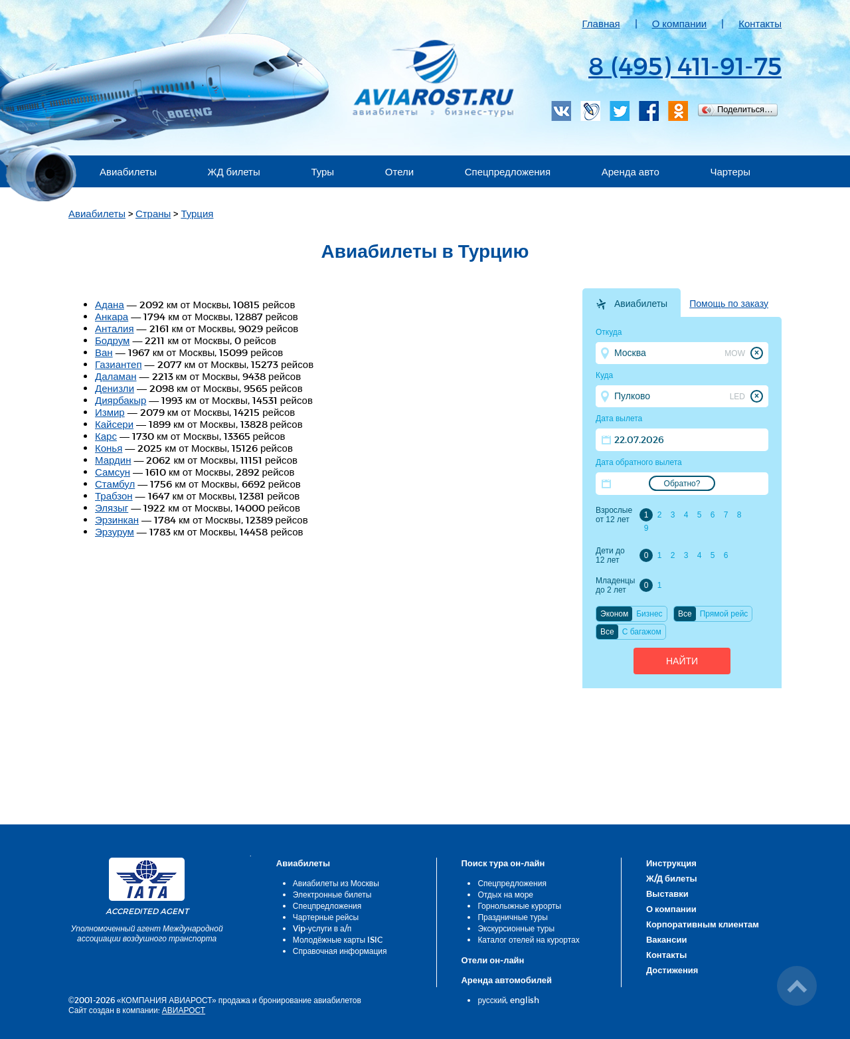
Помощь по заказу (728, 303)
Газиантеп (118, 364)
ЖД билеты (234, 171)
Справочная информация (340, 950)
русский (491, 999)
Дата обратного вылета (639, 462)
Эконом (614, 613)
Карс (106, 436)
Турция (197, 213)
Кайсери (114, 424)
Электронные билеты (332, 894)
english (524, 999)
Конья (108, 448)
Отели (399, 171)
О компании (679, 23)
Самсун (112, 472)
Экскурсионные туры (515, 928)
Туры (322, 171)
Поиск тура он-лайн (503, 863)
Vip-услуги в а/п (322, 928)
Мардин (113, 460)
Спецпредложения (508, 171)
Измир (110, 412)
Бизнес (649, 613)
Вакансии (666, 939)
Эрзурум (114, 531)
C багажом (641, 631)
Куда (604, 375)
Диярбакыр (120, 400)
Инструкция (671, 863)
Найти (682, 661)
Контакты (760, 23)
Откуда (609, 332)
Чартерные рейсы (326, 916)
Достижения (672, 970)
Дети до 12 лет (610, 555)
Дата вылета (619, 418)
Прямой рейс (724, 613)
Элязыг (111, 508)
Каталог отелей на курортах (528, 939)
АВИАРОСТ (183, 1009)
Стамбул (115, 484)
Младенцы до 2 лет (615, 585)
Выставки (667, 893)
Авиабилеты (128, 171)
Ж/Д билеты (671, 878)
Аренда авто (630, 171)
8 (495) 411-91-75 (685, 65)
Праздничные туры (512, 916)
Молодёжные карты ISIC (337, 939)
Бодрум (112, 340)
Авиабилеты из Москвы (336, 883)
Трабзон (114, 496)
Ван (104, 352)
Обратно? (682, 483)
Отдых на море (505, 894)
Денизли (114, 388)
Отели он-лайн (492, 960)
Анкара (111, 316)
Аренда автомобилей (506, 980)
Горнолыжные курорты (519, 905)
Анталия (114, 328)
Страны (153, 213)
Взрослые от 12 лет (614, 515)
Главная (601, 23)
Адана (109, 304)
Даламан (116, 376)
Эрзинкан (117, 519)
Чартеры (730, 171)
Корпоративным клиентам (702, 924)
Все (685, 613)
